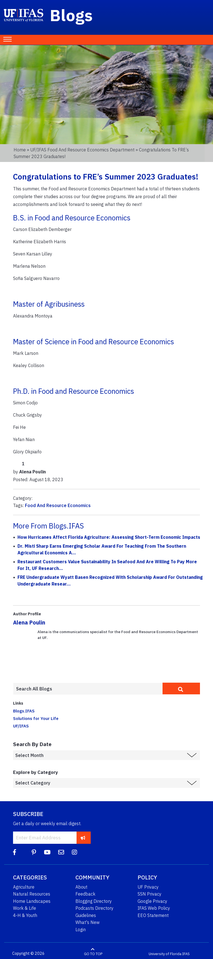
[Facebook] (14, 852)
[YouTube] (47, 852)
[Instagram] (74, 852)
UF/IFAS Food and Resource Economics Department (82, 150)
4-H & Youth (25, 915)
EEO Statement (153, 915)
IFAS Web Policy (154, 908)
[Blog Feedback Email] (61, 852)
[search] (181, 688)
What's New (87, 922)
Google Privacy (152, 901)
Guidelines (85, 915)
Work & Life (24, 908)
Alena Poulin (29, 622)
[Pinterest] (34, 852)
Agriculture (23, 887)
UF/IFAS (21, 726)
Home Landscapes (31, 901)
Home (20, 150)
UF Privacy (148, 887)
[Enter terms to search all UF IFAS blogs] (88, 689)
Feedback (85, 894)
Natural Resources (31, 894)
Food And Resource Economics (58, 505)
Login (80, 929)
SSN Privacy (149, 894)
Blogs (71, 15)
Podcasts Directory (94, 908)
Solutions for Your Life (36, 718)
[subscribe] (83, 838)
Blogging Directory (93, 901)
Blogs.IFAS (24, 711)
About (81, 887)
